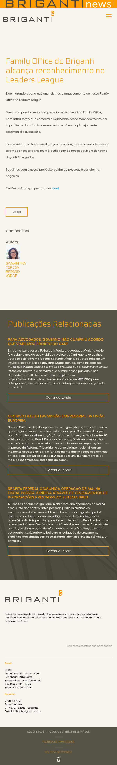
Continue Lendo (58, 401)
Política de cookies (58, 752)
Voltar (16, 212)
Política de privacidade (58, 742)
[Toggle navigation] (109, 16)
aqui (55, 188)
